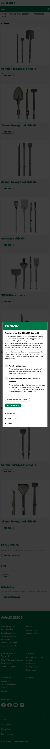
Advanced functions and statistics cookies (24, 380)
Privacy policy (12, 418)
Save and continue (17, 400)
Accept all (13, 406)
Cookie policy (12, 413)
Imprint (9, 423)
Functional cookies (17, 366)
